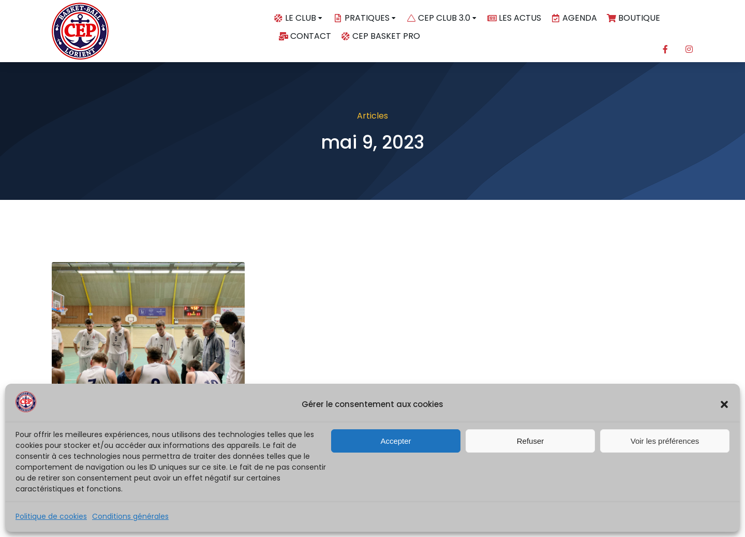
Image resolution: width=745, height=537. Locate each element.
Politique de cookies (51, 516)
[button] (724, 404)
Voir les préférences (665, 441)
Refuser (530, 441)
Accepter (395, 441)
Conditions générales (130, 516)
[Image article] (148, 325)
